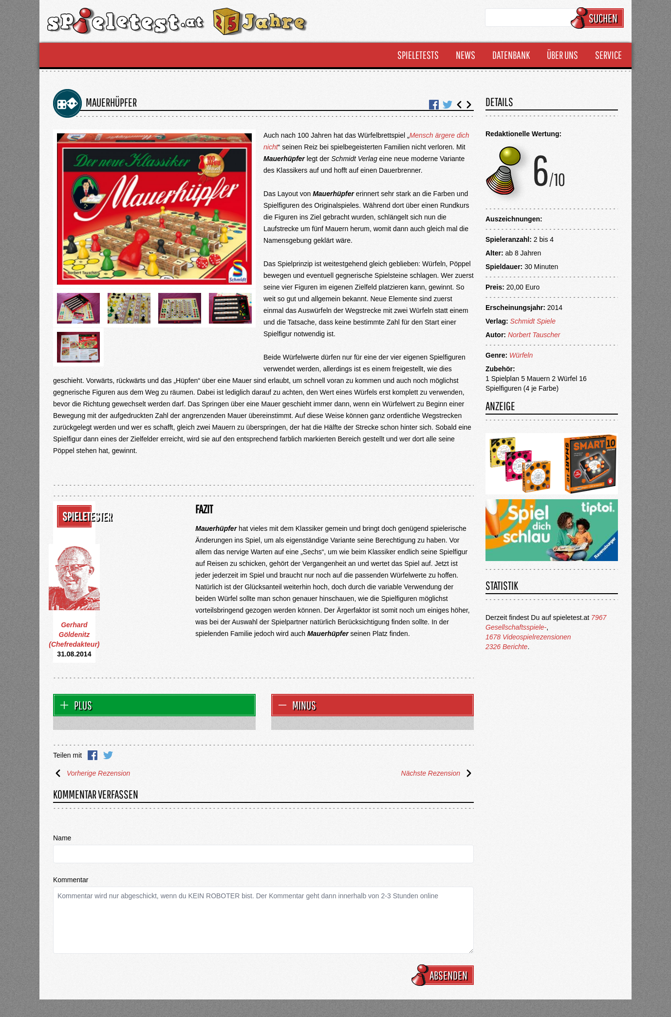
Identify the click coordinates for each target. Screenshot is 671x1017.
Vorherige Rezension (91, 773)
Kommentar (70, 880)
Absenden (444, 975)
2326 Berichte (506, 647)
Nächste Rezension (437, 773)
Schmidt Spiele (533, 321)
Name (62, 838)
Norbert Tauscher (534, 335)
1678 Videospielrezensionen (528, 637)
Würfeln (521, 355)
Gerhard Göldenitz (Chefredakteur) (74, 634)
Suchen (598, 18)
